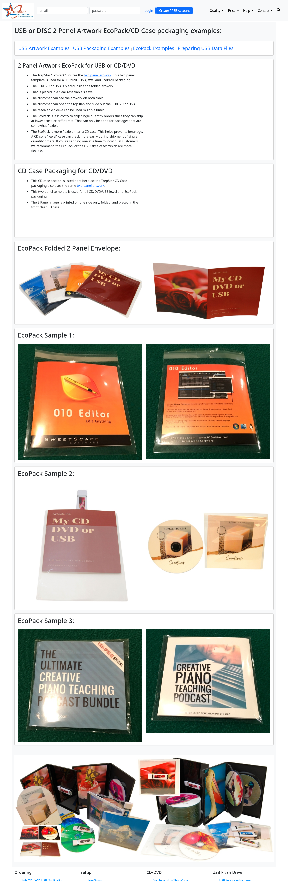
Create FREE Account (174, 10)
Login (149, 10)
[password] (114, 10)
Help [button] (247, 10)
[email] (62, 10)
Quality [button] (215, 10)
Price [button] (232, 10)
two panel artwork (97, 75)
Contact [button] (264, 10)
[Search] (278, 10)
